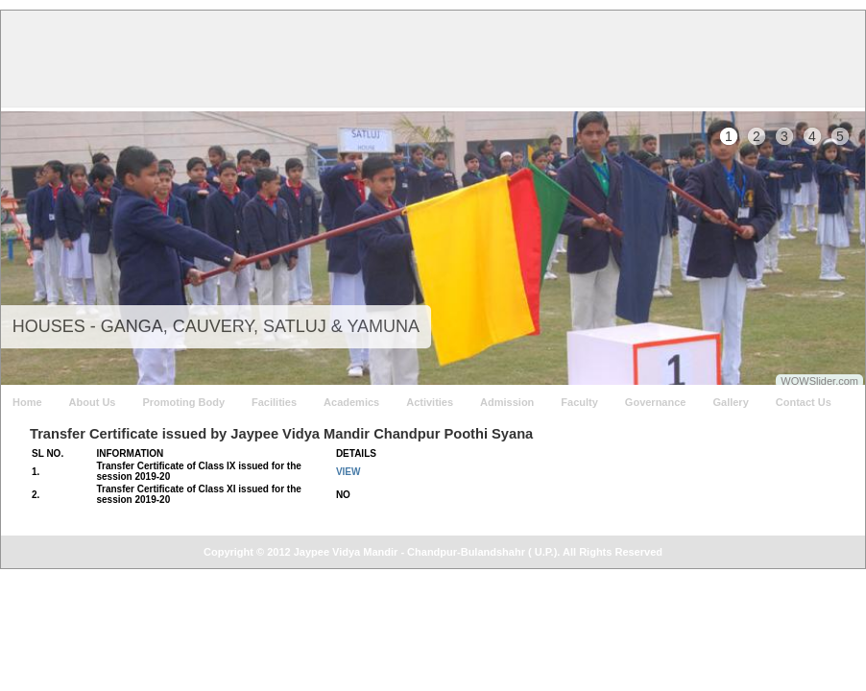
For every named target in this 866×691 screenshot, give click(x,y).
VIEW (348, 471)
